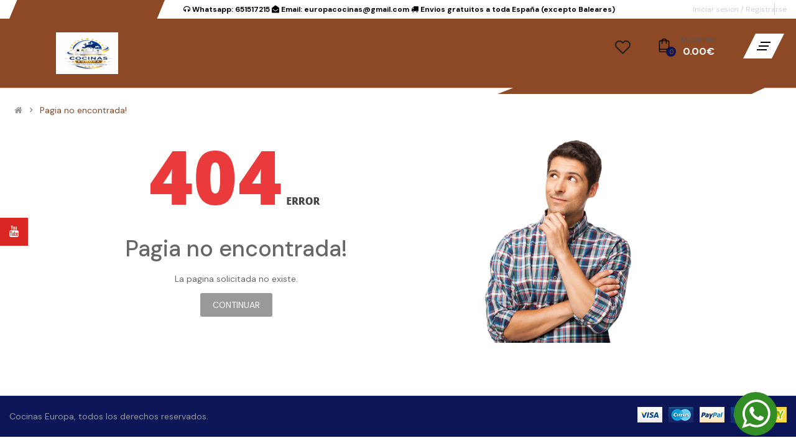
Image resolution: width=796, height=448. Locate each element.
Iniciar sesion (717, 9)
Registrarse (766, 9)
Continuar (236, 304)
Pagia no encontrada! (83, 110)
